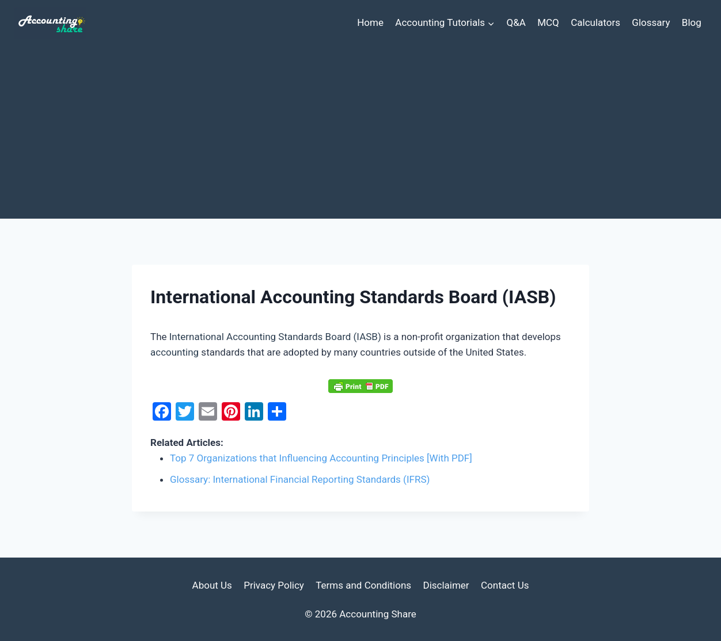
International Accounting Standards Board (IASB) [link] (275, 336)
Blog (691, 22)
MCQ (548, 22)
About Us (212, 585)
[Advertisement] (360, 132)
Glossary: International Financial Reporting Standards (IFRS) (300, 479)
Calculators (595, 22)
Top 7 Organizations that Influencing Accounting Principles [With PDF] (321, 458)
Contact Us (505, 585)
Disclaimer (446, 585)
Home (370, 22)
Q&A (515, 22)
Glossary (651, 22)
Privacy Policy (274, 585)
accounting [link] (174, 352)
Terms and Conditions (363, 585)
